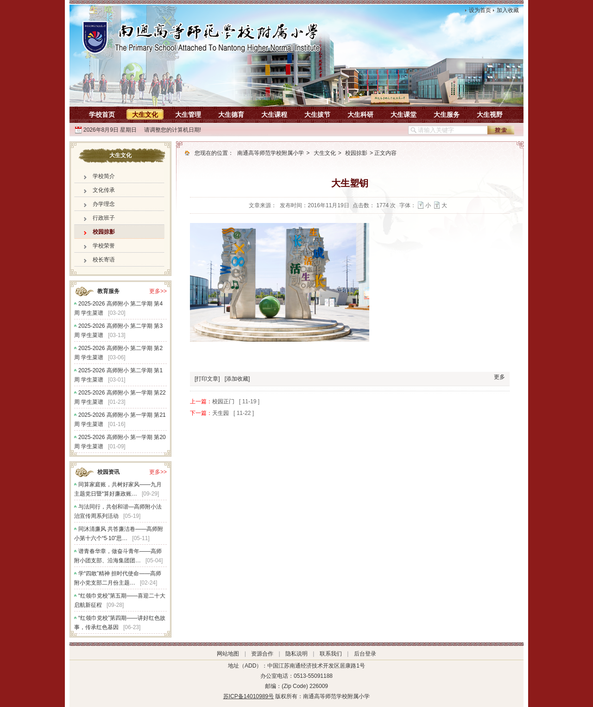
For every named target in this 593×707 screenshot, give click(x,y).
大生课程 (274, 114)
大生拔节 (317, 114)
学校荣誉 (104, 245)
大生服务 (447, 114)
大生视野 (490, 114)
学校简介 (104, 176)
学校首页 (102, 114)
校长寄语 (104, 259)
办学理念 (104, 204)
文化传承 (104, 190)
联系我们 (331, 653)
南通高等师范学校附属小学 (270, 153)
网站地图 (228, 653)
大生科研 (360, 114)
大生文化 (145, 114)
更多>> (158, 291)
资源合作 (262, 653)
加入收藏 (508, 10)
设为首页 (480, 10)
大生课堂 (403, 114)
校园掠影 (104, 232)
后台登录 (365, 653)
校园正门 (223, 401)
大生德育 (231, 114)
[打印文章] (207, 379)
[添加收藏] (237, 379)
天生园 (220, 413)
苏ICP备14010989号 (248, 696)
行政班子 (104, 218)
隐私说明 (296, 653)
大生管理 (188, 114)
